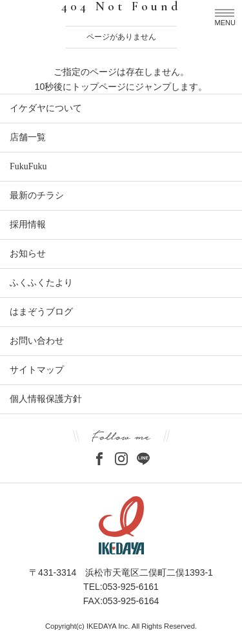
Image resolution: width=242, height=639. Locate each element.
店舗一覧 (28, 137)
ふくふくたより (41, 283)
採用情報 (28, 224)
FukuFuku (28, 166)
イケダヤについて (46, 108)
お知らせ (28, 253)
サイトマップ (37, 370)
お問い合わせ (37, 341)
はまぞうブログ (41, 312)
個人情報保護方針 (46, 399)
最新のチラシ (37, 195)
